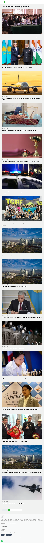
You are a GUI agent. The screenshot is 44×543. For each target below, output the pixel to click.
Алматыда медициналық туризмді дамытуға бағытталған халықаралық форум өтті (22, 37)
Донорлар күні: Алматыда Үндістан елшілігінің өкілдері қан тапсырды (19, 130)
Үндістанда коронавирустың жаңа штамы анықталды (15, 286)
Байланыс (3, 529)
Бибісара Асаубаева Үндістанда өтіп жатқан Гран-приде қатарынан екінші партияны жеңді (20, 410)
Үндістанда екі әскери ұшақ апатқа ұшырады (13, 503)
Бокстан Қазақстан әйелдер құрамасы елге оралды (14, 441)
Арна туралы (3, 527)
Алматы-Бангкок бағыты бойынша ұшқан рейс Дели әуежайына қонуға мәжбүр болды (21, 99)
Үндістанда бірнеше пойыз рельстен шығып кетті (14, 348)
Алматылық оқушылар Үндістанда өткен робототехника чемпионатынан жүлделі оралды (21, 224)
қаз (39, 1)
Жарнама (3, 530)
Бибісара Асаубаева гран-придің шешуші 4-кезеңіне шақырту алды (18, 378)
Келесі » (20, 509)
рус (42, 1)
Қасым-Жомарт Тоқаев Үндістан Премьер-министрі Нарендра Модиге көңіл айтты (22, 317)
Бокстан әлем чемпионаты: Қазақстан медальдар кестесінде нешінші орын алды (21, 472)
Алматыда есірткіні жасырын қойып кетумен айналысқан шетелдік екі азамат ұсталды (21, 192)
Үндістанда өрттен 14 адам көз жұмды (11, 255)
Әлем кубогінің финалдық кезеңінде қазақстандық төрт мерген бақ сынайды (20, 161)
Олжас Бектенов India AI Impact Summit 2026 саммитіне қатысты (17, 67)
